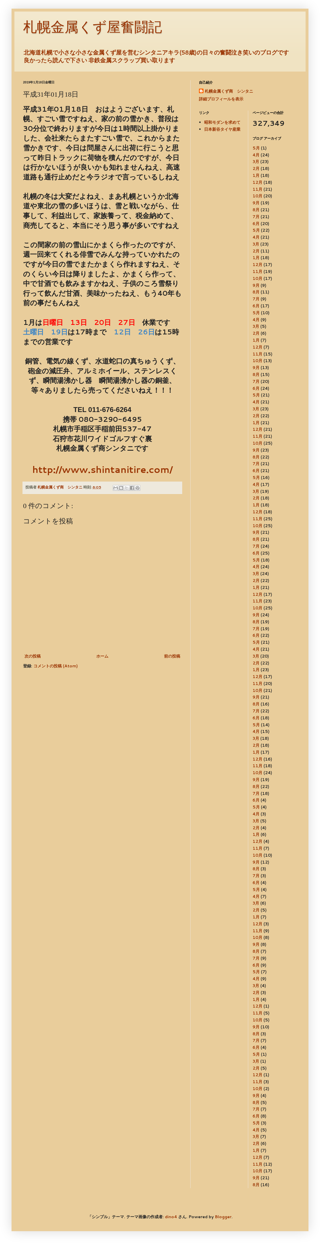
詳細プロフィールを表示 (221, 99)
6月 (256, 223)
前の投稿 (172, 656)
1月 (256, 175)
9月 (256, 203)
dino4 (171, 1217)
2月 (256, 168)
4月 (256, 155)
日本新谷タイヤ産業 (222, 129)
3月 (256, 161)
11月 (257, 189)
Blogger (223, 1217)
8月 (256, 210)
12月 (257, 182)
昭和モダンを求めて (222, 122)
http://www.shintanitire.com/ (102, 469)
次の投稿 (33, 656)
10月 (257, 196)
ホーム (102, 656)
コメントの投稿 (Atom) (55, 666)
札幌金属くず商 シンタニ (229, 91)
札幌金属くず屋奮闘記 (92, 27)
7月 (256, 217)
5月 (256, 148)
